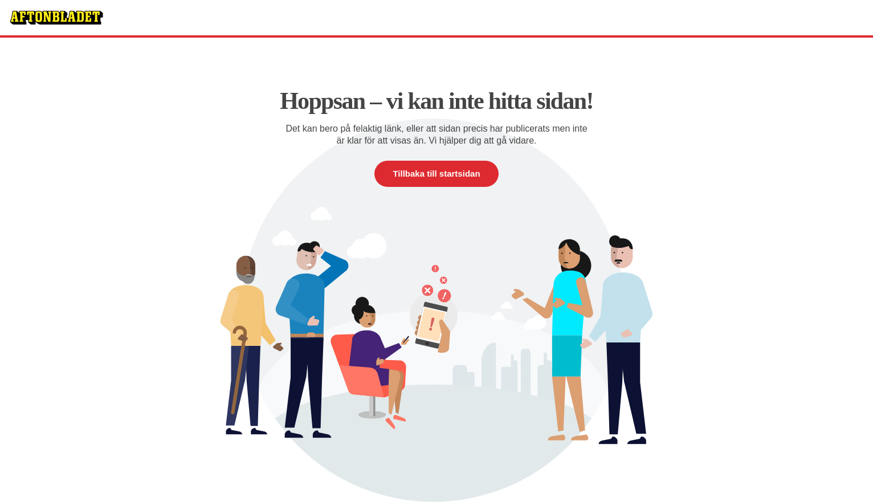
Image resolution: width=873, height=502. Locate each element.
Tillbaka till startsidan (436, 173)
